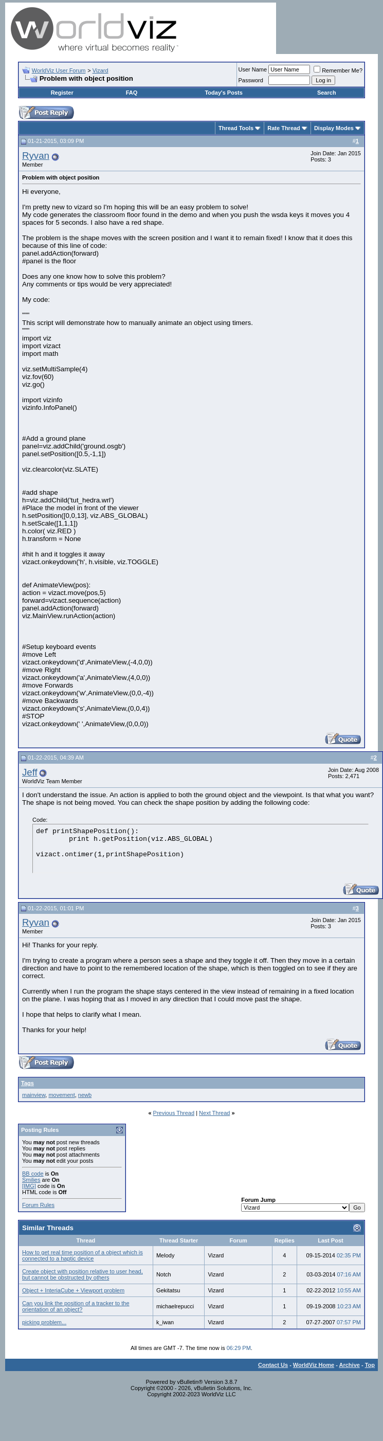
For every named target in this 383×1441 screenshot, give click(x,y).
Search (326, 92)
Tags (27, 1083)
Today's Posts (223, 92)
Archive (349, 1365)
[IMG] (29, 1186)
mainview (33, 1095)
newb (85, 1095)
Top (370, 1365)
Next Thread (214, 1113)
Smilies (31, 1180)
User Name (253, 69)
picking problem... (44, 1322)
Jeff (30, 772)
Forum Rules (38, 1205)
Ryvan (35, 155)
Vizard (100, 70)
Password (251, 80)
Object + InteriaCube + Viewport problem (73, 1290)
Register (62, 92)
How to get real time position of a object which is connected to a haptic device (82, 1255)
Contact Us (273, 1365)
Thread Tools (235, 128)
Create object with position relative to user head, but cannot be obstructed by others (82, 1274)
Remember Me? (338, 70)
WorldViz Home (313, 1365)
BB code (33, 1173)
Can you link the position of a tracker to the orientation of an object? (76, 1306)
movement (61, 1095)
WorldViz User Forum (59, 70)
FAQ (132, 92)
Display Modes (334, 128)
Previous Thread (174, 1113)
